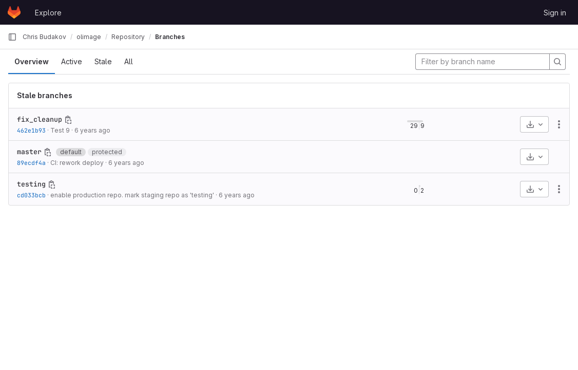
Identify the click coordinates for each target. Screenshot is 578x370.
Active (71, 61)
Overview (31, 61)
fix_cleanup (39, 119)
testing (31, 184)
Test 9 (60, 130)
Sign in (555, 12)
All (128, 61)
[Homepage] (14, 12)
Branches (170, 37)
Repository (128, 37)
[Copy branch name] (68, 120)
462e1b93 (31, 130)
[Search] (557, 61)
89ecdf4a (31, 162)
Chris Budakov (44, 37)
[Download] (534, 124)
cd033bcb (31, 195)
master (29, 151)
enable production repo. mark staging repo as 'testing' (132, 195)
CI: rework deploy (77, 162)
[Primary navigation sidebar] (12, 37)
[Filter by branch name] (482, 61)
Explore (48, 12)
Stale (103, 61)
